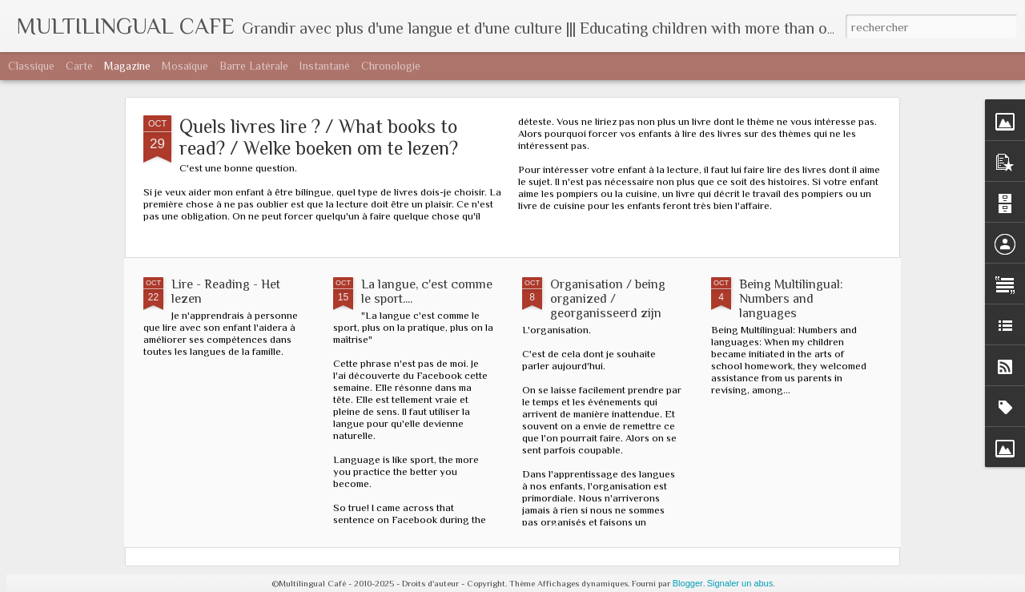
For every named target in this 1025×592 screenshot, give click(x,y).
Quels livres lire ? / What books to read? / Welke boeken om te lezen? (318, 137)
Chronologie (390, 65)
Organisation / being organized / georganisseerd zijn (607, 298)
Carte (79, 65)
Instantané (324, 65)
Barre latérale (253, 65)
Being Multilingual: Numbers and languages (791, 298)
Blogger (688, 583)
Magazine (127, 65)
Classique (31, 65)
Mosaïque (185, 65)
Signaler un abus (740, 583)
